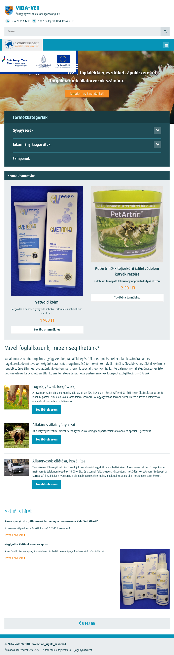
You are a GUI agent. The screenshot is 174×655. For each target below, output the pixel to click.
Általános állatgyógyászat (53, 425)
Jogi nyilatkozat (83, 650)
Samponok (21, 159)
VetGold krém (47, 302)
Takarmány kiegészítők (31, 145)
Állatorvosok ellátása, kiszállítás (58, 461)
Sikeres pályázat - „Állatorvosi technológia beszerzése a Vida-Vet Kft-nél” (51, 521)
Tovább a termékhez (47, 329)
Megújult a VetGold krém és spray (26, 544)
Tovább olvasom (47, 409)
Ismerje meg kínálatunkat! (87, 93)
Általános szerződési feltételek (21, 650)
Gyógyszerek (23, 131)
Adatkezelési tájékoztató (57, 650)
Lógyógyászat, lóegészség (53, 386)
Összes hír (87, 623)
